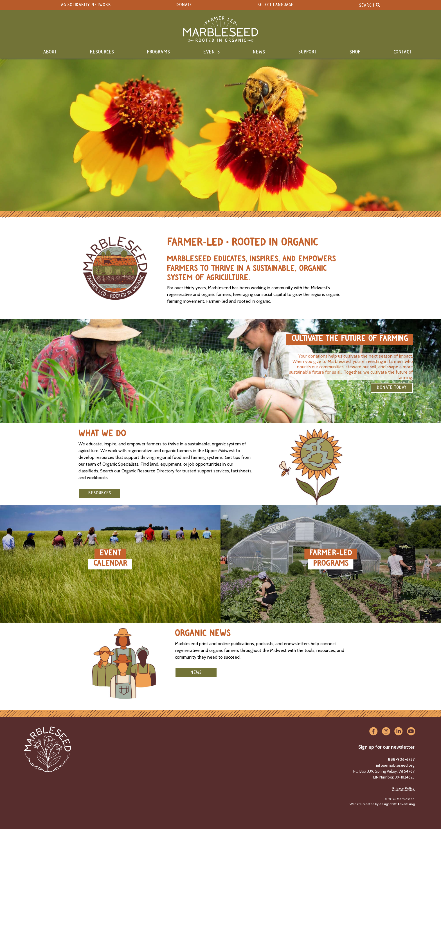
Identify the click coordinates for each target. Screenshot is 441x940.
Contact (402, 52)
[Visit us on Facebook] (373, 731)
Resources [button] (99, 493)
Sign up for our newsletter (386, 747)
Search (369, 5)
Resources (102, 52)
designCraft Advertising (397, 804)
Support (307, 52)
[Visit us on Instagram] (386, 731)
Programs (158, 52)
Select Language (276, 5)
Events (211, 52)
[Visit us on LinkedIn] (399, 731)
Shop (355, 52)
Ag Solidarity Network (86, 5)
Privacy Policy (403, 788)
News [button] (196, 672)
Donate (184, 5)
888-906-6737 (401, 759)
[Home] (220, 29)
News (259, 52)
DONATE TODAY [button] (392, 387)
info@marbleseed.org (395, 765)
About (50, 52)
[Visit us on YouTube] (411, 731)
